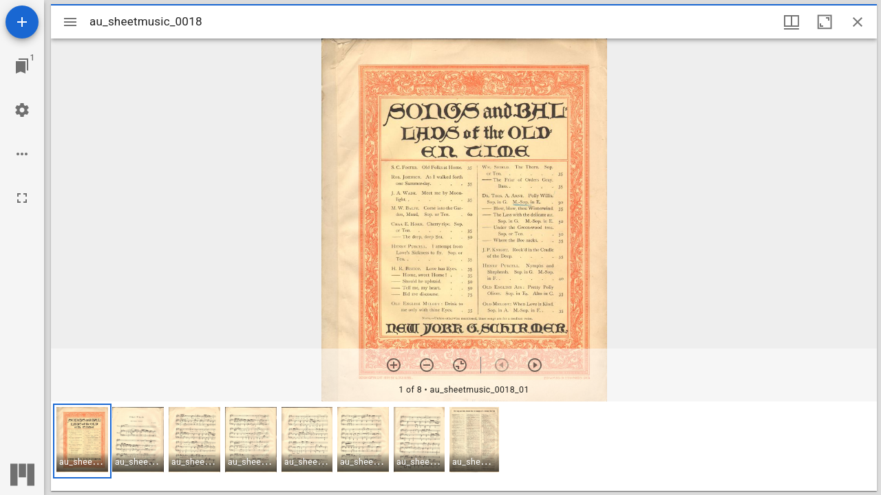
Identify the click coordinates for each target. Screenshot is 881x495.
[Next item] (534, 365)
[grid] (464, 446)
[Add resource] (22, 22)
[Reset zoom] (459, 365)
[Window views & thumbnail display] (791, 22)
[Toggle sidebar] (70, 22)
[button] (82, 441)
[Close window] (857, 22)
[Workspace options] (22, 154)
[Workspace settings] (22, 110)
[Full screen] (22, 198)
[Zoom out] (426, 365)
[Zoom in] (393, 365)
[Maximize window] (824, 22)
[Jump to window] (22, 66)
